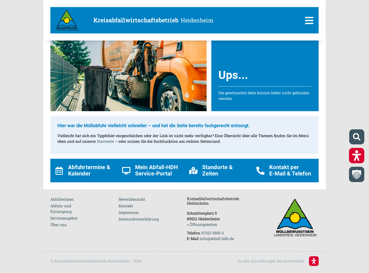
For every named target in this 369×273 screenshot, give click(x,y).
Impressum (129, 212)
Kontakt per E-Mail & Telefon (290, 170)
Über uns (58, 224)
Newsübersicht (132, 199)
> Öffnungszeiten (202, 224)
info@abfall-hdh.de (217, 238)
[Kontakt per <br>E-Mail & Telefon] (260, 171)
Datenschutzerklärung (139, 218)
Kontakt (126, 205)
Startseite (105, 141)
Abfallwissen (62, 199)
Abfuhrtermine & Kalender (89, 170)
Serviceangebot (63, 218)
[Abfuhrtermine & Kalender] (59, 171)
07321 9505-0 (212, 232)
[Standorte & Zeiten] (193, 171)
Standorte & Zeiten (217, 170)
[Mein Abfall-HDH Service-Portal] (126, 171)
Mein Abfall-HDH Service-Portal (156, 170)
